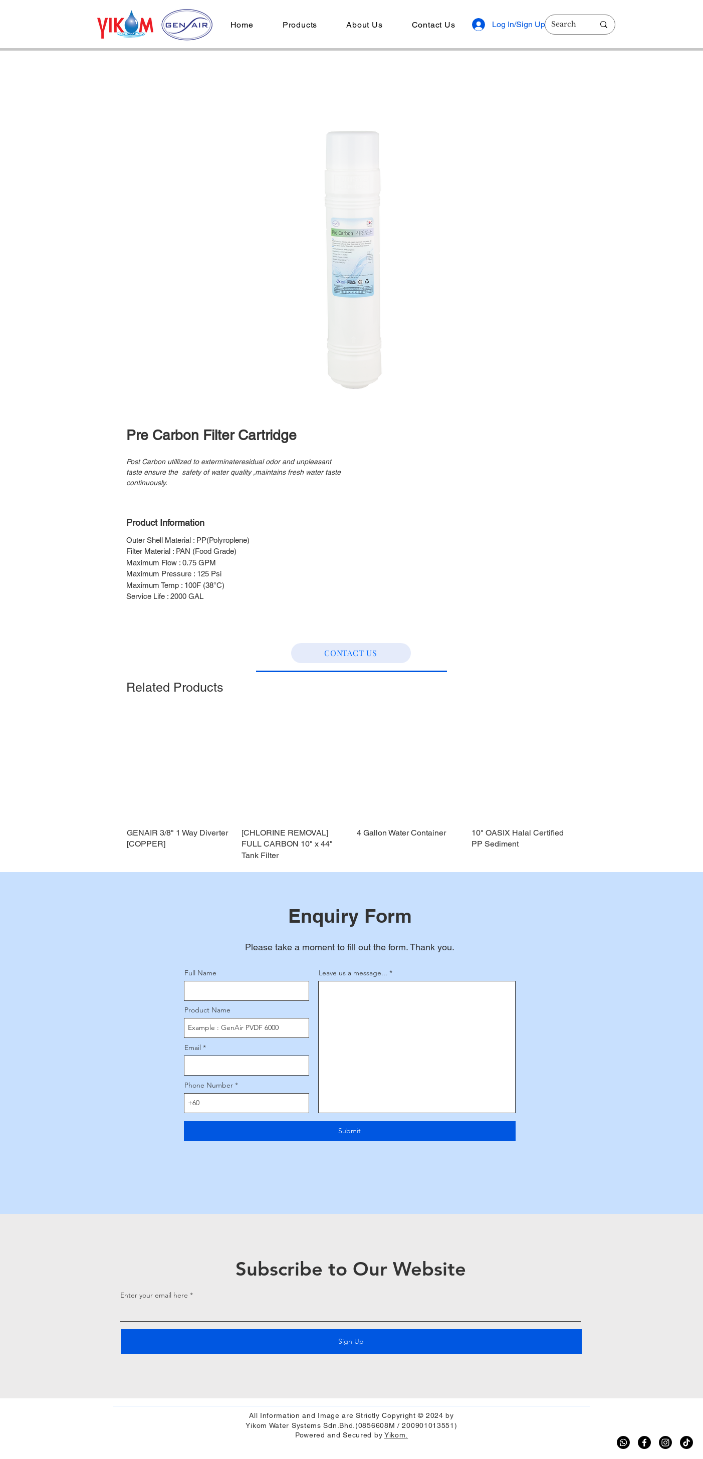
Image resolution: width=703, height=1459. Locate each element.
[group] (351, 788)
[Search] (565, 24)
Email (192, 1047)
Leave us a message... (353, 972)
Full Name (200, 972)
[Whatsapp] (623, 1442)
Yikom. (396, 1435)
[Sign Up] (351, 1341)
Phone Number (208, 1085)
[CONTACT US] (351, 653)
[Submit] (350, 1131)
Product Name (207, 1009)
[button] (300, 25)
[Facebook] (644, 1442)
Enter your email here (154, 1295)
